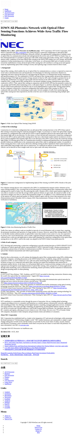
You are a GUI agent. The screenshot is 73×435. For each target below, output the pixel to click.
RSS (38, 432)
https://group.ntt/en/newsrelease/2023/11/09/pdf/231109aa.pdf (23, 283)
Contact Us (8, 417)
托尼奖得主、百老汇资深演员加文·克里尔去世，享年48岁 (20, 355)
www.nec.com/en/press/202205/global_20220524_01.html (39, 293)
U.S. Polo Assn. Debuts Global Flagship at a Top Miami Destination (25, 348)
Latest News (8, 382)
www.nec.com (24, 325)
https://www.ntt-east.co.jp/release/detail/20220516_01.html (47, 286)
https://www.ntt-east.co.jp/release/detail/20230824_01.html (25, 276)
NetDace (7, 402)
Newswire (8, 397)
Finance (7, 377)
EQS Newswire (9, 16)
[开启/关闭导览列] (1, 23)
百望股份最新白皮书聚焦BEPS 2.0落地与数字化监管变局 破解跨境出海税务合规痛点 (33, 340)
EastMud (7, 399)
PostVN (7, 404)
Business (7, 373)
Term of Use (8, 419)
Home (6, 9)
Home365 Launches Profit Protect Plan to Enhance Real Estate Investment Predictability (28, 353)
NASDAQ (8, 394)
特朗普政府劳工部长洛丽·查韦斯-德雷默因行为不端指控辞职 (25, 349)
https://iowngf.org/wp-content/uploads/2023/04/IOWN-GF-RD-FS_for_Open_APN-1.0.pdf (34, 289)
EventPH (7, 407)
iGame (7, 18)
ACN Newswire (9, 12)
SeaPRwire (8, 11)
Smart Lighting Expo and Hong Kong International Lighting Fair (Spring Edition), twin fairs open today (36, 346)
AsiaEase (7, 401)
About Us (7, 416)
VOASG (7, 406)
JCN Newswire (9, 14)
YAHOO (7, 392)
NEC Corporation (21, 52)
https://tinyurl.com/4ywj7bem (62, 295)
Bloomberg (8, 395)
